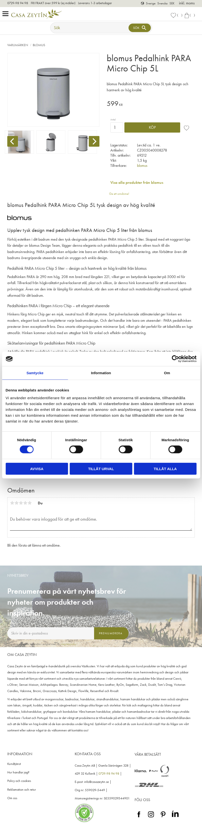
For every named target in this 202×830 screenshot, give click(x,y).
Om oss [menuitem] (12, 798)
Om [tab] (167, 373)
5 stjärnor (29, 503)
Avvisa (36, 468)
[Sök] (140, 28)
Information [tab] (101, 373)
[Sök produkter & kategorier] (90, 28)
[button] (6, 14)
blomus (142, 165)
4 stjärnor (25, 503)
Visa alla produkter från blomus (136, 182)
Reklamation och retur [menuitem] (21, 790)
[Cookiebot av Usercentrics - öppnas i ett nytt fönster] (175, 359)
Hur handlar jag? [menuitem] (18, 772)
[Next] (94, 141)
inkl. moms (187, 3)
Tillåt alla (165, 468)
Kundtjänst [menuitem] (14, 764)
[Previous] (12, 141)
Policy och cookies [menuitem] (19, 781)
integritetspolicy (68, 644)
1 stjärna (12, 503)
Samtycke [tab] (34, 373)
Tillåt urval (101, 468)
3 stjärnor (21, 503)
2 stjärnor (16, 503)
